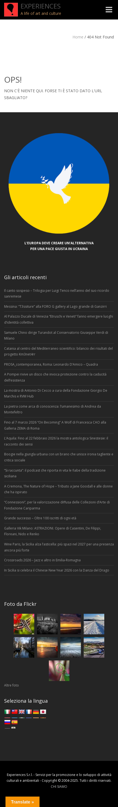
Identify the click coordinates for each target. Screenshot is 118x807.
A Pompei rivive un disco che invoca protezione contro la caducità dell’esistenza (55, 377)
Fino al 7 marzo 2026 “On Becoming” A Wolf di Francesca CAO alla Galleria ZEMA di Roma (55, 425)
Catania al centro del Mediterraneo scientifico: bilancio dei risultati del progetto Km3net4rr (58, 351)
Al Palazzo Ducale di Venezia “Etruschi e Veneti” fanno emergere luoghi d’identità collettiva (58, 319)
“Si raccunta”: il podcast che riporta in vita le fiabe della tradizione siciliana (55, 473)
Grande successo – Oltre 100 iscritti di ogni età (40, 518)
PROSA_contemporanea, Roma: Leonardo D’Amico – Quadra (51, 364)
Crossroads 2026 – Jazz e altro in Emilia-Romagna (42, 560)
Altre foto (11, 685)
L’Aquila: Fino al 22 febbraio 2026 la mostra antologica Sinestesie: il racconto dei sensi (56, 441)
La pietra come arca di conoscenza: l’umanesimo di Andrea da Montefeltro (52, 409)
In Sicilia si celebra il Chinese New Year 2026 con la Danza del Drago (56, 570)
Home (77, 37)
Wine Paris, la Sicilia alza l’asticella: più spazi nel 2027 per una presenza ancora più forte (59, 547)
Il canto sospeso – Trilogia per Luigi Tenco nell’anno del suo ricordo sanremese (56, 293)
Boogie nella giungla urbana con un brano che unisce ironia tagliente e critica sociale (58, 457)
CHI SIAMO (59, 786)
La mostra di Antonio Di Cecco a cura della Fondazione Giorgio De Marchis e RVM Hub (55, 393)
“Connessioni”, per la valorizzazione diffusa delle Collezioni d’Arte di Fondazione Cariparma (57, 505)
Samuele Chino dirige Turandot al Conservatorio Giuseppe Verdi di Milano (56, 335)
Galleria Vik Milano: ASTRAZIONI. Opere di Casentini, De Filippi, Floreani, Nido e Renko (52, 531)
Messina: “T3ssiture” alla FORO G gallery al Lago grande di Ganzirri (55, 306)
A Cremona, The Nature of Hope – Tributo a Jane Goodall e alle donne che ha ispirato (58, 489)
